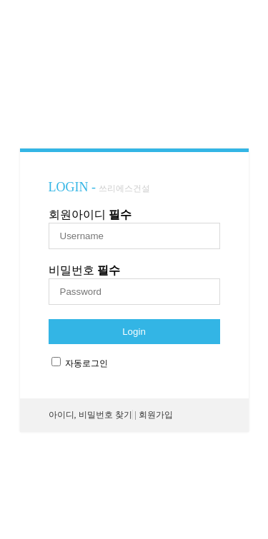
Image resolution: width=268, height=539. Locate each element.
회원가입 (156, 415)
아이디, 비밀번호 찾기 (90, 415)
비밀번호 (84, 270)
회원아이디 (90, 214)
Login (134, 331)
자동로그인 (86, 363)
